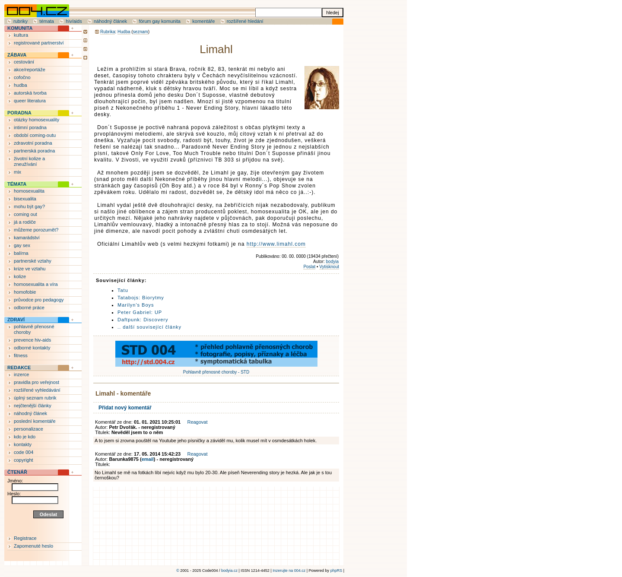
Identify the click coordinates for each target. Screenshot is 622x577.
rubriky (20, 21)
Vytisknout (329, 266)
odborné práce (29, 307)
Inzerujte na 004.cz (289, 570)
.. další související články (149, 327)
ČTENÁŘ (17, 472)
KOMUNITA (19, 28)
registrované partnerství (39, 42)
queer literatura (30, 100)
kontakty (23, 444)
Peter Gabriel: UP (139, 312)
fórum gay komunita (160, 21)
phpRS (336, 570)
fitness (21, 355)
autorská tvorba (30, 92)
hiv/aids (74, 21)
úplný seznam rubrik (35, 397)
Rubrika (107, 31)
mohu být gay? (29, 206)
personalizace (28, 428)
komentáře (203, 21)
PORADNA (19, 112)
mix (17, 171)
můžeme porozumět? (36, 229)
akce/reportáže (29, 69)
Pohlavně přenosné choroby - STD (216, 369)
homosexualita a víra (36, 284)
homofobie (25, 292)
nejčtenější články (32, 405)
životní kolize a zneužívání (29, 161)
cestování (24, 61)
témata (46, 21)
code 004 (23, 452)
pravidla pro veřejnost (36, 382)
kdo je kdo (24, 436)
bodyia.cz (229, 570)
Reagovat (197, 422)
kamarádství (27, 237)
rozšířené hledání (245, 21)
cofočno (22, 77)
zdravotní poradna (33, 143)
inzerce (21, 374)
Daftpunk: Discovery (142, 319)
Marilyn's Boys (135, 305)
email (148, 459)
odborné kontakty (32, 347)
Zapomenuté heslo (33, 545)
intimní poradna (30, 127)
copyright (23, 460)
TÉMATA (16, 184)
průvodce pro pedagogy (39, 299)
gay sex (22, 245)
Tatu (122, 290)
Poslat (309, 266)
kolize (20, 276)
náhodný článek (110, 21)
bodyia (332, 261)
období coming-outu (35, 135)
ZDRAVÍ (16, 319)
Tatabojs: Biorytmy (140, 297)
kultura (21, 35)
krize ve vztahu (29, 268)
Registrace (25, 538)
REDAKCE (19, 367)
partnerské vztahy (32, 260)
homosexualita (29, 190)
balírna (21, 253)
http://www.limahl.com (276, 244)
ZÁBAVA (16, 54)
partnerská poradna (34, 150)
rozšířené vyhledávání (37, 390)
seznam (140, 31)
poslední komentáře (35, 421)
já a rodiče (25, 222)
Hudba (123, 31)
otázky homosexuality (36, 119)
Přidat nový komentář (125, 408)
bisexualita (25, 198)
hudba (20, 85)
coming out (25, 214)
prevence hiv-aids (32, 339)
